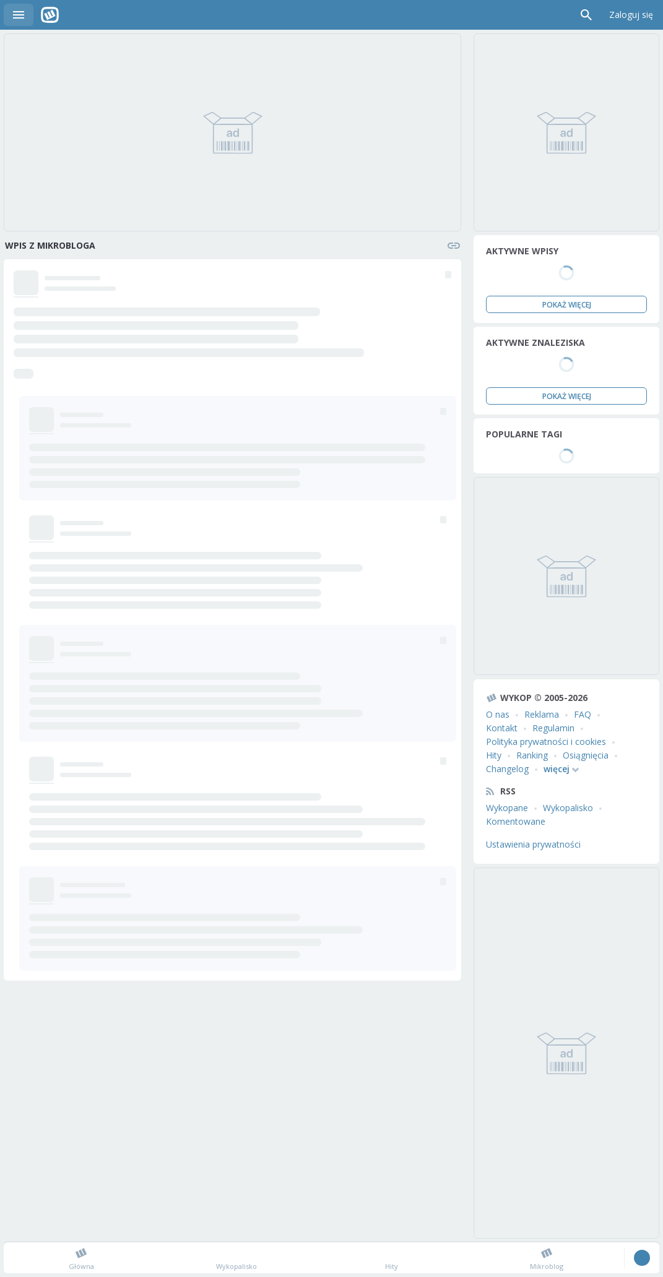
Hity (493, 755)
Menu (18, 15)
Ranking (532, 755)
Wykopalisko (568, 808)
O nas (497, 714)
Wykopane (507, 808)
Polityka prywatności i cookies (546, 741)
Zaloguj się (631, 14)
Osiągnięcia (586, 755)
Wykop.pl (50, 15)
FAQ (582, 714)
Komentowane (515, 821)
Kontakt (502, 728)
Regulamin (553, 728)
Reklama (541, 714)
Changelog (507, 769)
